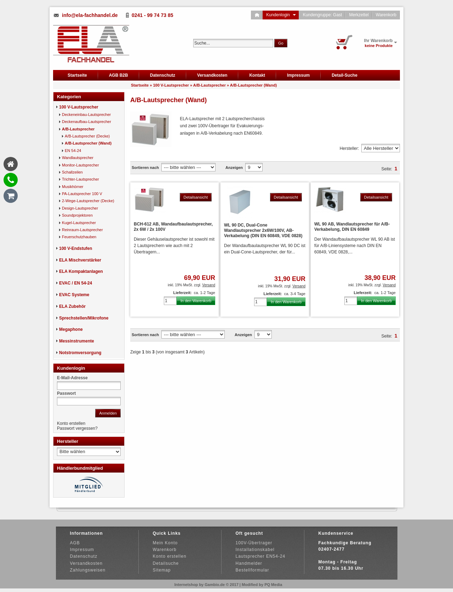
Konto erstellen (71, 423)
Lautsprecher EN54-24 (261, 556)
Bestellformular (252, 570)
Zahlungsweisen (88, 570)
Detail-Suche (344, 75)
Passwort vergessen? (77, 428)
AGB (75, 542)
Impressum (298, 75)
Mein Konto (165, 542)
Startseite (77, 75)
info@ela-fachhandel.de (90, 15)
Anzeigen (234, 167)
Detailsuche (166, 563)
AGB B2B (118, 75)
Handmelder (249, 563)
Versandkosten (212, 75)
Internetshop (186, 584)
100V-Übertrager (254, 542)
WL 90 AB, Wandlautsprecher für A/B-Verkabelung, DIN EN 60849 (352, 227)
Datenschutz (162, 75)
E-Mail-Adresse (72, 377)
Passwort (66, 393)
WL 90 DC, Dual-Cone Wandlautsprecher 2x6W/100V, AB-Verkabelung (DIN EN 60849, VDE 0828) (263, 230)
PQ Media (273, 584)
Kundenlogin (281, 14)
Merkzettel (358, 14)
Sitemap (162, 570)
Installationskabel (255, 549)
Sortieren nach (145, 167)
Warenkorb (386, 14)
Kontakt (257, 75)
